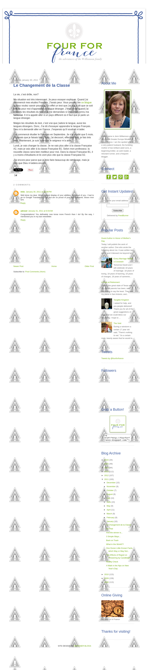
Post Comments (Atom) (35, 272)
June (109, 503)
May (109, 507)
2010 (106, 576)
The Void (117, 323)
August (110, 495)
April (109, 511)
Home (35, 67)
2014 (106, 469)
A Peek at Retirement (110, 282)
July (109, 499)
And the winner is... (114, 534)
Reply (23, 203)
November (111, 488)
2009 (106, 579)
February (111, 519)
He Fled (109, 530)
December (111, 484)
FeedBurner (123, 215)
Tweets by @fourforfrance (112, 358)
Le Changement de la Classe (118, 526)
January (110, 523)
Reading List (81, 67)
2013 (106, 473)
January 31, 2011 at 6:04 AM (40, 211)
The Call (55, 67)
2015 (106, 465)
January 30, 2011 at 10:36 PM (39, 192)
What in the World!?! (115, 545)
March (110, 515)
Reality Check (112, 563)
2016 (106, 461)
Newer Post (18, 266)
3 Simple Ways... (113, 538)
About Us (108, 67)
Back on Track (112, 542)
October (110, 492)
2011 (106, 481)
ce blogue (86, 102)
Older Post (89, 266)
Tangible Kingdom (121, 300)
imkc (23, 192)
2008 (106, 583)
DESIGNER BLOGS (82, 647)
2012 (106, 477)
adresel (24, 211)
